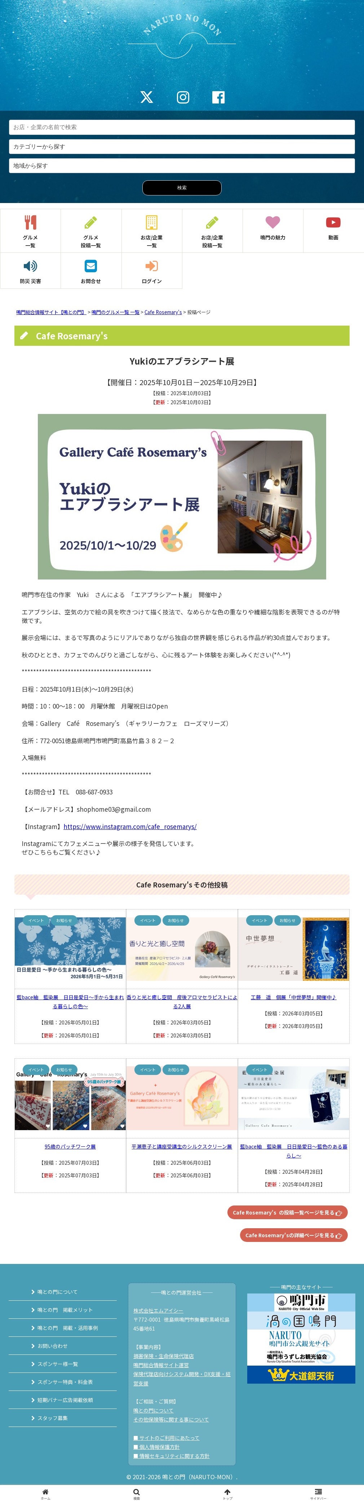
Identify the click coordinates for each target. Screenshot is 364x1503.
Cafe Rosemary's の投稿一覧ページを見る (287, 1212)
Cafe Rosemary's (163, 312)
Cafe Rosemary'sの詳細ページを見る (293, 1235)
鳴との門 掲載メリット (65, 1309)
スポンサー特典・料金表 (65, 1381)
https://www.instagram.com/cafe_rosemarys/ (130, 826)
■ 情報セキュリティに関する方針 (171, 1455)
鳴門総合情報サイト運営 (161, 1364)
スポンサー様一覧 (57, 1363)
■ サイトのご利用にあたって (166, 1437)
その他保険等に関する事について (171, 1419)
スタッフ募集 (52, 1418)
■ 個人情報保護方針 (156, 1446)
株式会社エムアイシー (158, 1310)
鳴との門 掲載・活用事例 (67, 1327)
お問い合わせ (52, 1345)
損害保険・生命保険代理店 (163, 1355)
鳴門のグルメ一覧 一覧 (115, 312)
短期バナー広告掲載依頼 (65, 1399)
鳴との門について (57, 1291)
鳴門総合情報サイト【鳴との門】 (51, 312)
